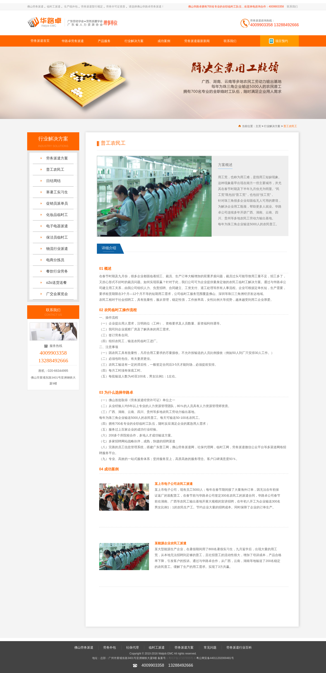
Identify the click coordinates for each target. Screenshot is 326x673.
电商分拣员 (55, 260)
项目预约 (281, 41)
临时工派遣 (53, 6)
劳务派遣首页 (40, 41)
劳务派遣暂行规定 (92, 6)
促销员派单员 (57, 203)
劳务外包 (109, 647)
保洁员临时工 (57, 237)
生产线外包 (71, 6)
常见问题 (210, 647)
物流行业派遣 (57, 249)
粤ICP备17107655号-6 (182, 658)
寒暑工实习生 (57, 192)
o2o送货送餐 (56, 282)
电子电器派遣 (57, 226)
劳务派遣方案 (57, 158)
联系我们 (292, 6)
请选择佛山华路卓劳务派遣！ (146, 6)
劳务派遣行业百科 (239, 647)
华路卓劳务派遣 (73, 41)
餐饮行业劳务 (57, 271)
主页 (258, 126)
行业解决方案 (134, 41)
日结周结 (53, 181)
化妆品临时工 (57, 215)
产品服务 (104, 41)
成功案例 (164, 41)
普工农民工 (290, 126)
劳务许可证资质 (115, 6)
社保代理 (132, 647)
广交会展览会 (57, 294)
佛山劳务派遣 (35, 6)
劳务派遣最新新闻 (197, 41)
